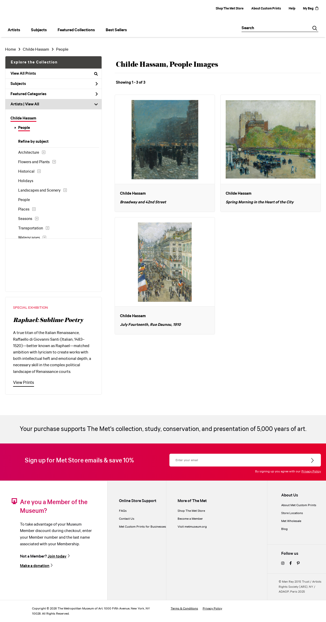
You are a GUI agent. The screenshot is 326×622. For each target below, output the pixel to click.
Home (10, 49)
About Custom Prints (266, 8)
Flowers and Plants (34, 162)
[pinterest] (298, 563)
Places (23, 209)
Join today (57, 556)
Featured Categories (54, 94)
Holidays (25, 181)
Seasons (25, 218)
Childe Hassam (36, 49)
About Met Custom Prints (298, 505)
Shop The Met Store (230, 8)
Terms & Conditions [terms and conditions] (184, 608)
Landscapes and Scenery (39, 190)
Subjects (54, 83)
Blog (284, 529)
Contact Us (126, 519)
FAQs (123, 511)
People (62, 49)
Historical (26, 171)
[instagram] (282, 563)
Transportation (30, 228)
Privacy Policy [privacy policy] (212, 608)
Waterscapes (29, 237)
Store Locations (292, 513)
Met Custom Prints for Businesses (142, 527)
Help (292, 8)
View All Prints (54, 73)
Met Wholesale (291, 521)
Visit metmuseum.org (192, 527)
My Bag (310, 8)
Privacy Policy (311, 471)
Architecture (28, 152)
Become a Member (190, 519)
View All (32, 104)
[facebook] (290, 563)
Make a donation (34, 566)
